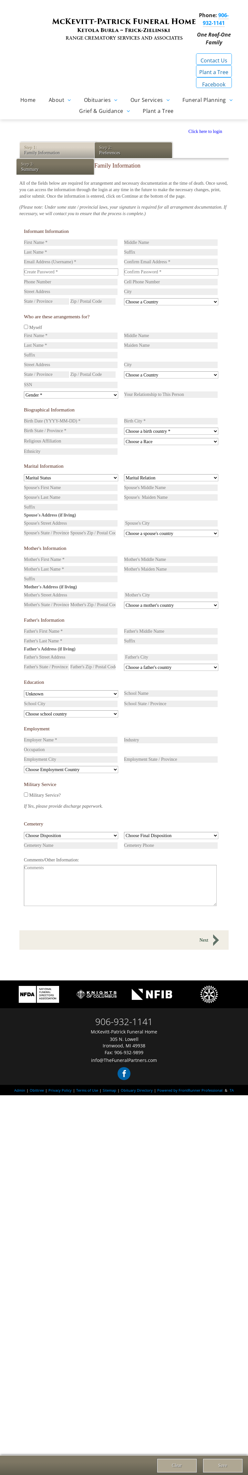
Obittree (37, 1090)
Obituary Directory (137, 1090)
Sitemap (109, 1090)
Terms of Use (87, 1090)
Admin (19, 1090)
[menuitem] (28, 99)
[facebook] (124, 1074)
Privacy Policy (60, 1090)
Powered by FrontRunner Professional (189, 1090)
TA (232, 1090)
